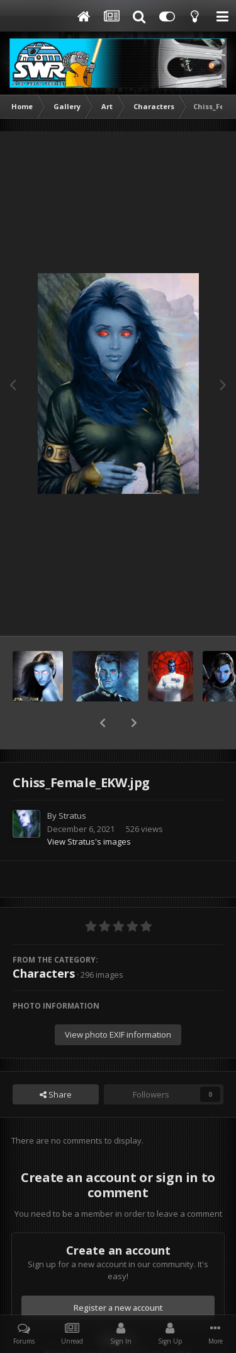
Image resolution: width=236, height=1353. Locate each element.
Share (56, 1061)
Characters (44, 940)
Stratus (72, 782)
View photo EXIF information (118, 1001)
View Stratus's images (89, 808)
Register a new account (118, 1274)
